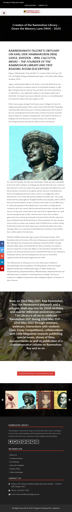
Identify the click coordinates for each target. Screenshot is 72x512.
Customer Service (16, 458)
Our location (30, 5)
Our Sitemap (14, 462)
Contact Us (42, 5)
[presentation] (2, 400)
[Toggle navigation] (4, 13)
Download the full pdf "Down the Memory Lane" (36, 373)
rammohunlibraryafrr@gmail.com (28, 494)
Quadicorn (56, 508)
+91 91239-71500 (23, 490)
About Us (13, 455)
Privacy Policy (15, 469)
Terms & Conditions (17, 465)
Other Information (16, 472)
